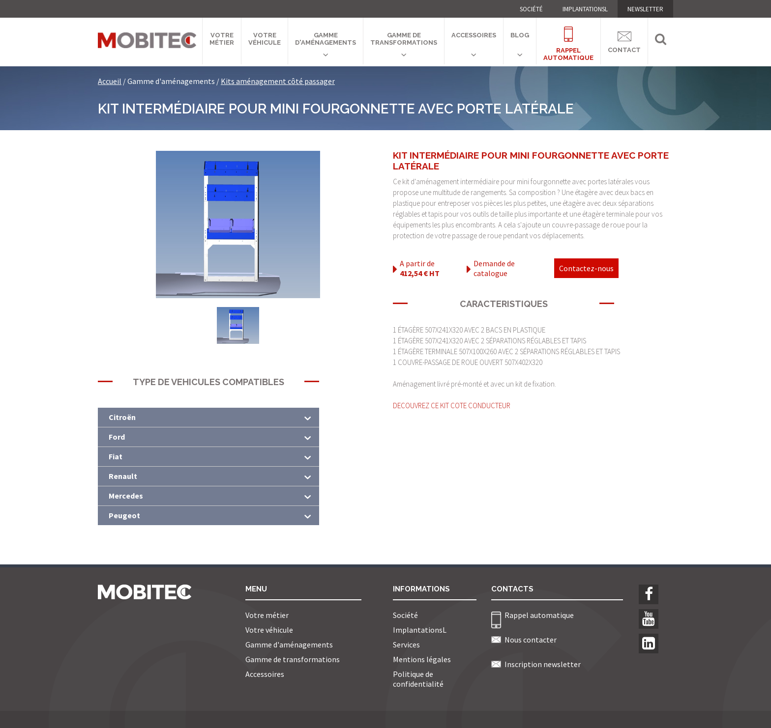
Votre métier (221, 38)
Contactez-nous (586, 268)
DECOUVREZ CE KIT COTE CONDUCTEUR (451, 405)
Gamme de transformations (403, 38)
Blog (519, 35)
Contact (624, 40)
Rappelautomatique (568, 38)
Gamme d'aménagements (325, 38)
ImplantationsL (585, 9)
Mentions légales (422, 659)
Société (531, 9)
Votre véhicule (264, 38)
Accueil (109, 81)
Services (406, 644)
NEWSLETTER (645, 9)
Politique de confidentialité (418, 679)
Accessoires (473, 35)
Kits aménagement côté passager (278, 81)
